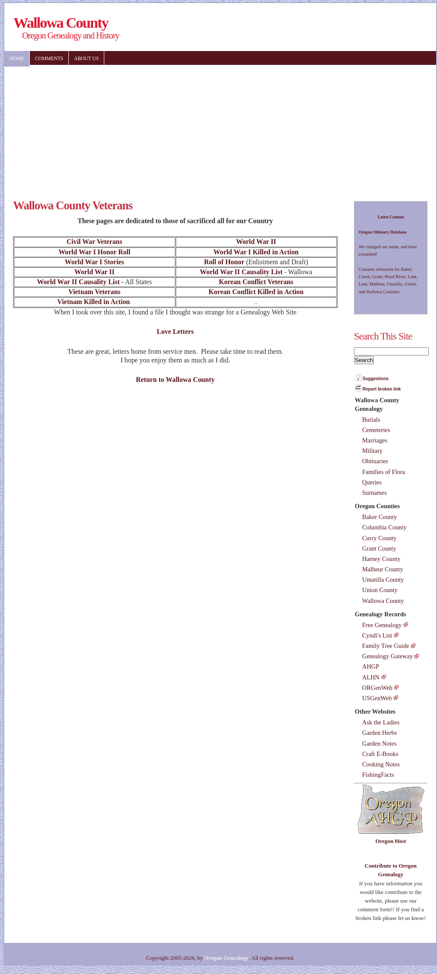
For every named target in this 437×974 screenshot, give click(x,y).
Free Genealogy (382, 625)
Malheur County (382, 569)
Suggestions (376, 378)
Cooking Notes (381, 764)
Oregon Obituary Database (383, 232)
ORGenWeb (377, 687)
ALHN (370, 677)
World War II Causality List (241, 272)
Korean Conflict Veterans (256, 281)
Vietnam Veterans (94, 291)
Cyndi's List (377, 635)
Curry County (379, 538)
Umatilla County (383, 579)
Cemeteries (376, 429)
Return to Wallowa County (175, 379)
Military (372, 450)
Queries (372, 482)
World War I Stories (94, 262)
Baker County (379, 516)
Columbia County (384, 527)
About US (86, 58)
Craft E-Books (380, 753)
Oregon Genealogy (226, 958)
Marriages (374, 440)
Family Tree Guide (385, 645)
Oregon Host (391, 841)
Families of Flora (383, 471)
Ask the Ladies (380, 722)
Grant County (379, 548)
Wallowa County (383, 600)
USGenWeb (377, 698)
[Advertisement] (185, 127)
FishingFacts (378, 774)
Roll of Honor (224, 262)
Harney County (381, 558)
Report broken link (382, 389)
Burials (371, 419)
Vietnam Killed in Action (93, 301)
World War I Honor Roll (94, 252)
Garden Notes (379, 743)
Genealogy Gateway (387, 656)
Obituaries (375, 461)
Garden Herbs (379, 732)
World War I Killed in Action (256, 252)
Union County (380, 589)
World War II (256, 241)
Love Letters (175, 331)
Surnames (374, 492)
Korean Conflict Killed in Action (256, 291)
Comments (49, 58)
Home (17, 58)
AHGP (370, 666)
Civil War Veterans (94, 241)
